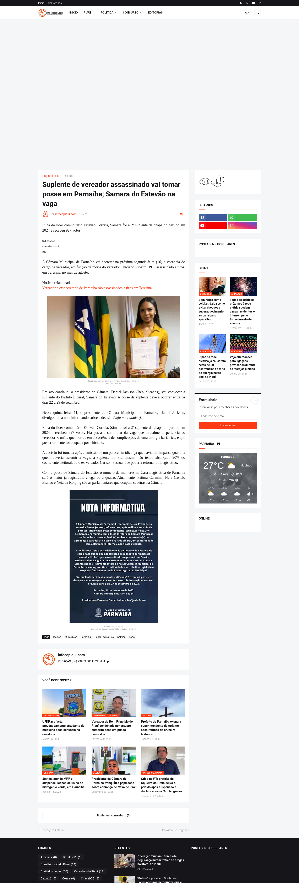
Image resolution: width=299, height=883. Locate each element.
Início (41, 3)
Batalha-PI (72, 857)
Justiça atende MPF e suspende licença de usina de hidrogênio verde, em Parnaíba (63, 783)
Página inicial (50, 175)
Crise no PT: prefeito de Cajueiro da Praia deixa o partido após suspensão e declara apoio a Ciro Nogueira (161, 785)
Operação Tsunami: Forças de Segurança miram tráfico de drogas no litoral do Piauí (160, 860)
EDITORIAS (155, 12)
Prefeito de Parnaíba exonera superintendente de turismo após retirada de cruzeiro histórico (161, 728)
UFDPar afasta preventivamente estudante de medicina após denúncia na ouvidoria (63, 728)
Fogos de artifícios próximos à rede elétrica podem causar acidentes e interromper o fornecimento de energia (242, 311)
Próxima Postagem (174, 830)
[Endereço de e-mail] (228, 416)
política (121, 637)
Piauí (87, 12)
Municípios (71, 637)
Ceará (68, 879)
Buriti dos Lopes (54, 871)
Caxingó (48, 879)
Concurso (130, 12)
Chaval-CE (90, 879)
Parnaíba (86, 637)
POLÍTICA (106, 12)
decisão (68, 175)
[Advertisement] (149, 94)
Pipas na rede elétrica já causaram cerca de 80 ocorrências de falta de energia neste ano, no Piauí (212, 366)
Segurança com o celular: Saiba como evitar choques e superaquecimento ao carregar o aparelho (212, 309)
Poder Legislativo (104, 637)
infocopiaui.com (71, 655)
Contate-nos (55, 3)
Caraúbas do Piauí (89, 871)
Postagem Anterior (53, 830)
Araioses (49, 857)
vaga (132, 637)
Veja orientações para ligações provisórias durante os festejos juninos (243, 363)
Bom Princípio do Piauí (58, 864)
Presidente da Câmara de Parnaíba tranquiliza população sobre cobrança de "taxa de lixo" (114, 783)
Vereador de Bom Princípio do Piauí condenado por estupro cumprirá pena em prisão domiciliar (112, 728)
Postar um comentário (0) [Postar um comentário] (114, 815)
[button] (247, 13)
